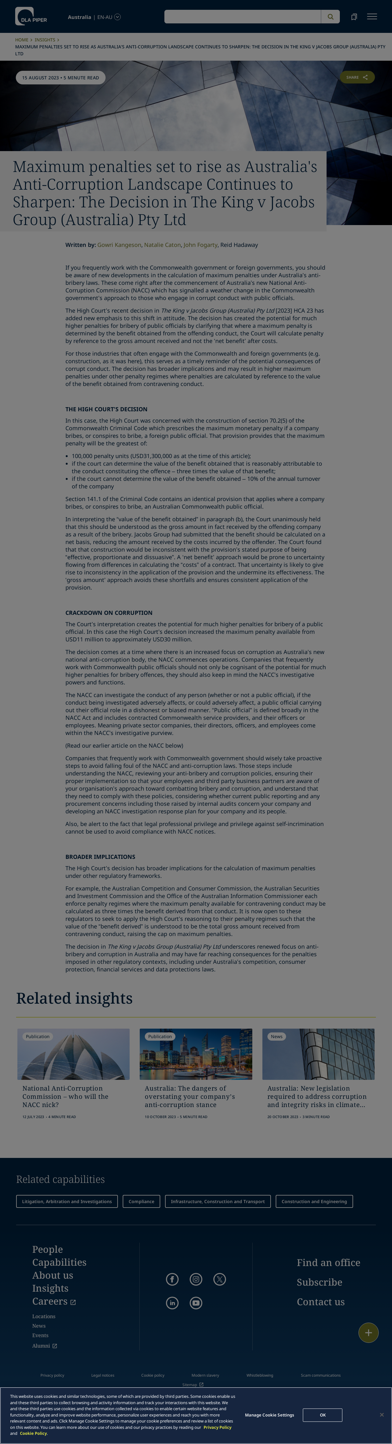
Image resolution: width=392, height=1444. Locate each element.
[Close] (382, 1415)
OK (323, 1415)
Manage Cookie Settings (269, 1415)
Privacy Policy (217, 1427)
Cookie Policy (33, 1433)
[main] (196, 1415)
